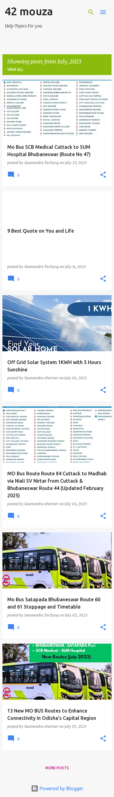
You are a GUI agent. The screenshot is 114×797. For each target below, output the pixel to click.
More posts (57, 768)
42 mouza (29, 11)
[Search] (91, 12)
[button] (103, 175)
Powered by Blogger (57, 788)
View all (15, 69)
